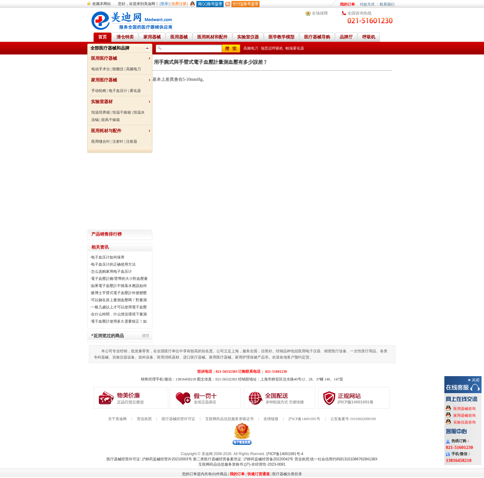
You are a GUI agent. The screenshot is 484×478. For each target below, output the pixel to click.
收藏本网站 (101, 4)
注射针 (118, 141)
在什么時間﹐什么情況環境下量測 (119, 314)
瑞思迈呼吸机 (272, 48)
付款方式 (367, 4)
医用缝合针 (100, 141)
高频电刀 (133, 69)
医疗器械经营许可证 (178, 419)
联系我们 (387, 4)
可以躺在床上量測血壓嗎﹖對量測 (119, 300)
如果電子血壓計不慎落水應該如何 (119, 286)
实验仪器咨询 (464, 422)
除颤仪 (118, 69)
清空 (145, 335)
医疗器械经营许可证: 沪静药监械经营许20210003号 (149, 459)
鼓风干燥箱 (110, 120)
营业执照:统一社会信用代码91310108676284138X (336, 459)
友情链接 (271, 419)
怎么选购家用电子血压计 (111, 271)
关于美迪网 (117, 419)
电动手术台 (100, 69)
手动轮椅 (98, 91)
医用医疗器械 (104, 58)
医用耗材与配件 (106, 130)
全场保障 (320, 13)
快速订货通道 (258, 474)
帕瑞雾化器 (295, 48)
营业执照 (144, 419)
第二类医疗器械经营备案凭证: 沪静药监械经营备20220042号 (243, 459)
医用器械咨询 (464, 408)
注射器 (131, 141)
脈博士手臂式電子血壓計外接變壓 (119, 293)
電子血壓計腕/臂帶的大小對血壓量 (119, 278)
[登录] (165, 4)
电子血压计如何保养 (107, 257)
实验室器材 (102, 101)
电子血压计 (118, 91)
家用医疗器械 (104, 80)
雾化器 (135, 91)
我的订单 (347, 4)
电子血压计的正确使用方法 (113, 264)
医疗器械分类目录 (287, 474)
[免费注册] (179, 4)
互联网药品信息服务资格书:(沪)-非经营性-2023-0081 (242, 464)
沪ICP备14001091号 (304, 419)
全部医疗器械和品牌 (109, 48)
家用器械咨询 (464, 415)
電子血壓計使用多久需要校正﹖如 (119, 321)
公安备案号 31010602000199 (353, 419)
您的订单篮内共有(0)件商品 (204, 474)
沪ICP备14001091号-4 (284, 454)
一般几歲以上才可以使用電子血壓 (119, 307)
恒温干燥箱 (121, 112)
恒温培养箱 (100, 112)
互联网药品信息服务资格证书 (229, 419)
